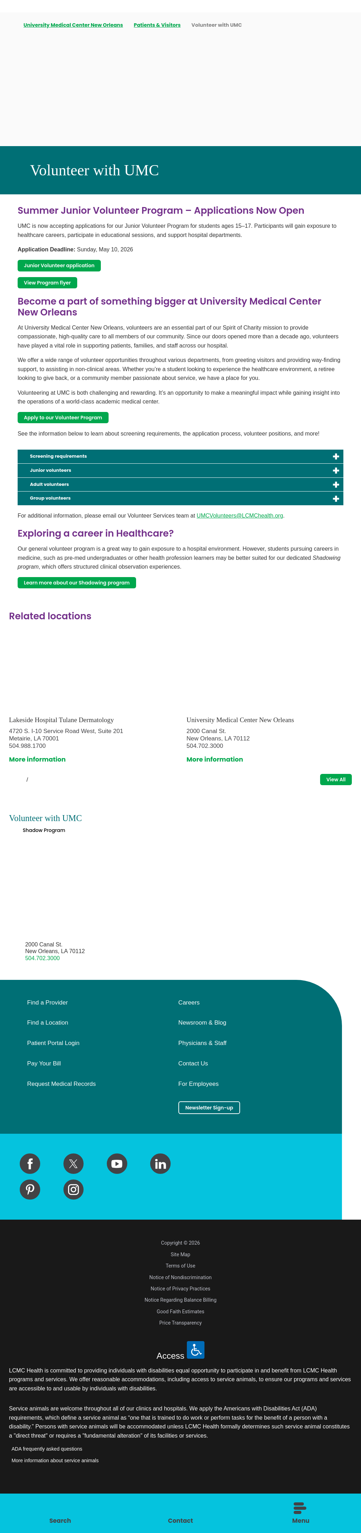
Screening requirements (69, 467)
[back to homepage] (11, 25)
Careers (189, 1033)
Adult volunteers (57, 500)
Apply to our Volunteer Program (76, 425)
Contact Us (193, 1094)
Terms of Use (180, 1300)
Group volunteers (58, 516)
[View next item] (42, 804)
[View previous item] (12, 804)
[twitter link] (73, 1198)
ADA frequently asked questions (47, 1483)
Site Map (180, 1288)
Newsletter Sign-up (218, 1139)
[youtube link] (117, 1198)
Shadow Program (50, 859)
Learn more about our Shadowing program (94, 603)
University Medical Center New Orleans (74, 25)
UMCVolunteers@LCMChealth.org (240, 535)
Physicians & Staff (202, 1074)
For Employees (198, 1115)
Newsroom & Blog (202, 1054)
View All (331, 803)
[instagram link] (73, 1224)
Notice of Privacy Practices (180, 1323)
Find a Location (47, 1054)
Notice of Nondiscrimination (180, 1311)
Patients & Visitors (158, 25)
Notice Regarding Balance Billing (180, 1334)
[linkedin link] (160, 1198)
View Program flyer (56, 287)
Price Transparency (180, 1357)
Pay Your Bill (44, 1094)
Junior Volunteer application (71, 267)
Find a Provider (47, 1033)
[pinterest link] (30, 1224)
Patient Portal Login (53, 1074)
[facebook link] (30, 1198)
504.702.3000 (42, 989)
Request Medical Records (61, 1115)
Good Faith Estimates (180, 1346)
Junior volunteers (58, 484)
